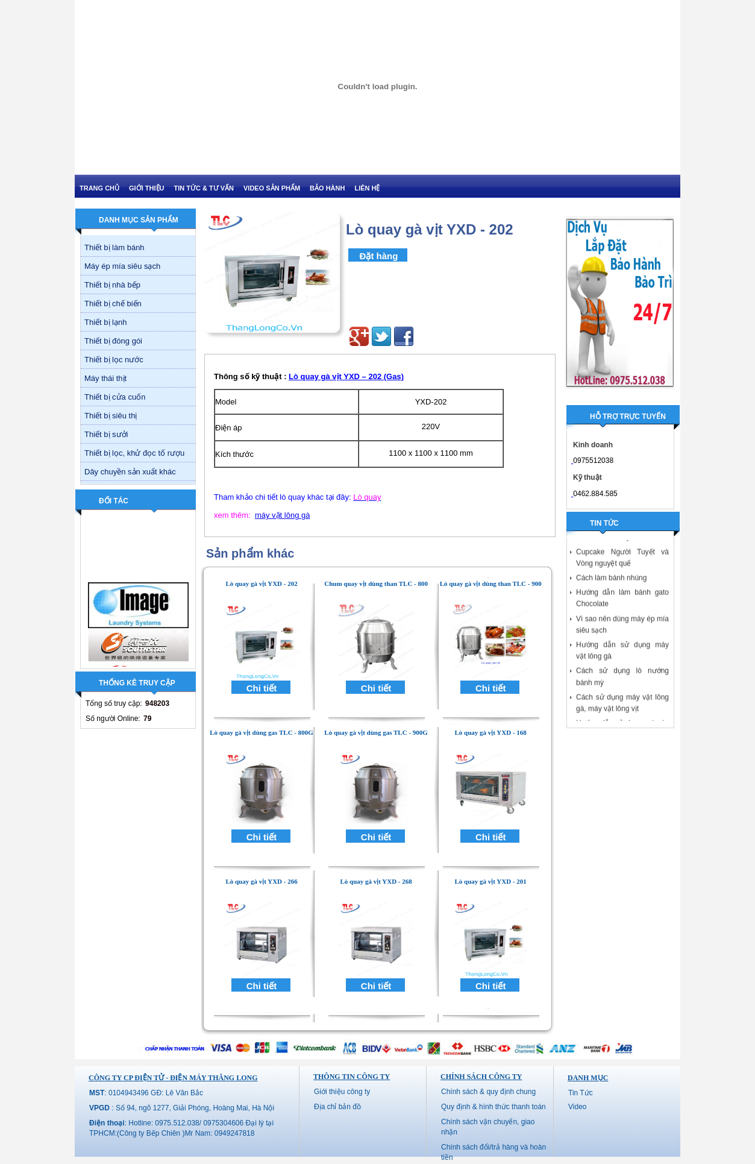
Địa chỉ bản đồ (337, 1107)
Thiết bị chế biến (113, 303)
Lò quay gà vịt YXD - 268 (376, 881)
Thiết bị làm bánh (114, 247)
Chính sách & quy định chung (488, 1091)
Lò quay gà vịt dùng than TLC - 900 (491, 583)
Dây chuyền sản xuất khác (130, 471)
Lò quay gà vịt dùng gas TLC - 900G (376, 732)
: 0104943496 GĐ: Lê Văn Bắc (146, 1093)
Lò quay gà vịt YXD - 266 (261, 881)
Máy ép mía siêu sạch (122, 266)
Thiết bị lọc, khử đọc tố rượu (134, 453)
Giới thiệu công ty (342, 1091)
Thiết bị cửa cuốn (114, 396)
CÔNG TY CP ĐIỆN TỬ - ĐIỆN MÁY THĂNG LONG (173, 1078)
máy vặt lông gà (282, 515)
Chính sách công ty (481, 1076)
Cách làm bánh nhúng (611, 582)
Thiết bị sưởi (106, 434)
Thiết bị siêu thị (110, 415)
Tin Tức (580, 1093)
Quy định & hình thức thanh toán (493, 1107)
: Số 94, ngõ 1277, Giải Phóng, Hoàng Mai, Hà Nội (181, 1108)
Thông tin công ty (351, 1076)
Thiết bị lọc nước (113, 359)
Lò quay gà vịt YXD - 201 (491, 881)
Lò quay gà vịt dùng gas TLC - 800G (261, 732)
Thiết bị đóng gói (113, 340)
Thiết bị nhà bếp (112, 284)
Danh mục (588, 1078)
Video (577, 1107)
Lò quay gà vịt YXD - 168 (491, 732)
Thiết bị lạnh (105, 322)
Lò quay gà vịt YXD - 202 (261, 583)
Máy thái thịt (105, 378)
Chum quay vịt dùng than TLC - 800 (376, 583)
